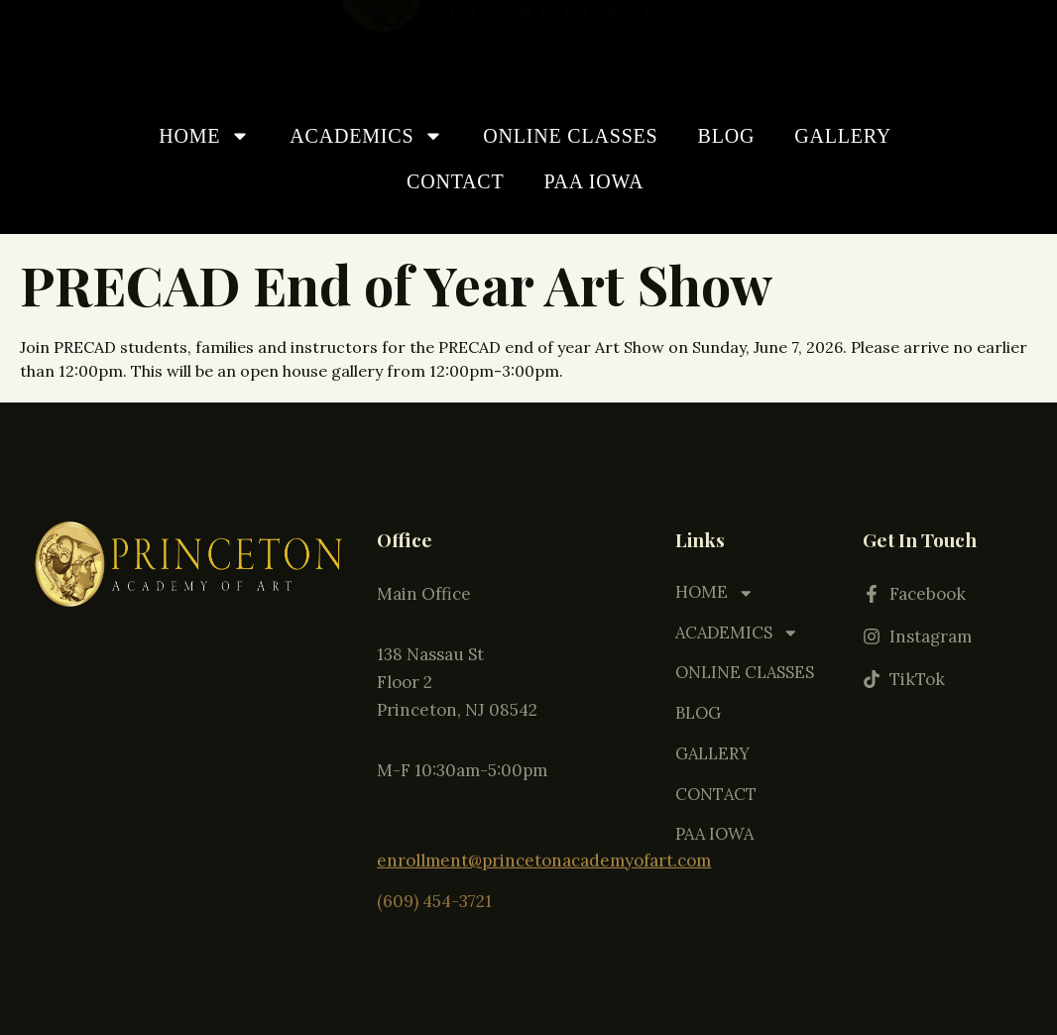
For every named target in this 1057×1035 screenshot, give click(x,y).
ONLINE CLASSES (570, 136)
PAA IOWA (594, 181)
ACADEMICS (366, 136)
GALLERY (842, 136)
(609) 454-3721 (434, 881)
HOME (204, 136)
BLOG (727, 136)
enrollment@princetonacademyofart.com (544, 843)
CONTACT (455, 181)
